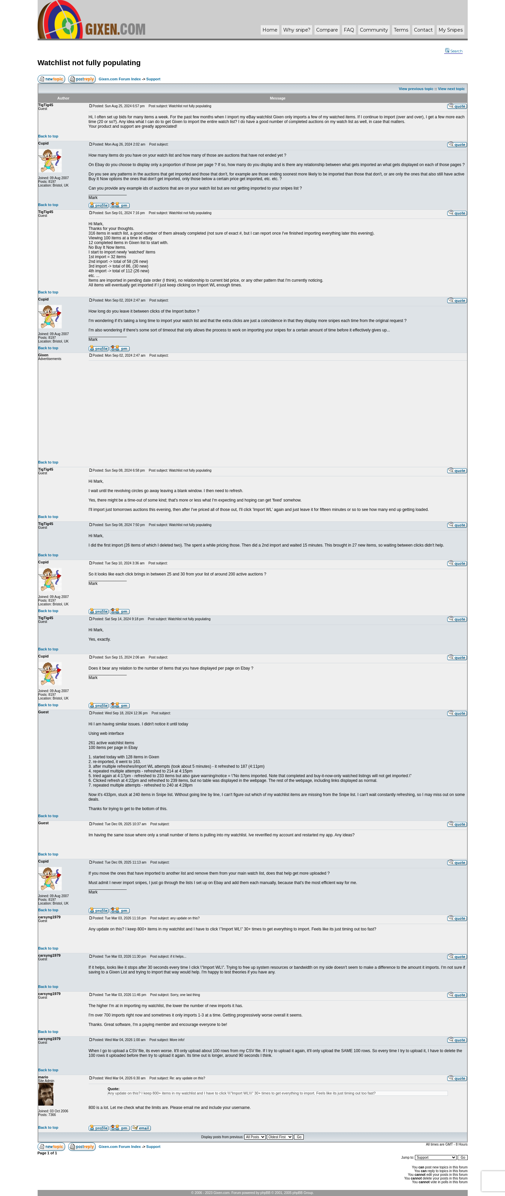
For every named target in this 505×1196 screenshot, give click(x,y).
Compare (327, 30)
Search (454, 51)
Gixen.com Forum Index (120, 79)
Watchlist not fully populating (89, 62)
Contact (423, 30)
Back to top (48, 136)
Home (270, 30)
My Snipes (450, 30)
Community (374, 30)
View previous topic (416, 89)
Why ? (296, 30)
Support (153, 79)
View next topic (451, 89)
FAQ (349, 30)
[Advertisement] (278, 410)
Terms (401, 30)
